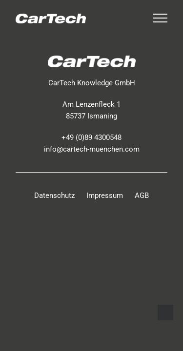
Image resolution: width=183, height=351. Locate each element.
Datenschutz (54, 195)
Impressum (104, 195)
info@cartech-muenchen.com (92, 149)
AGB (142, 195)
